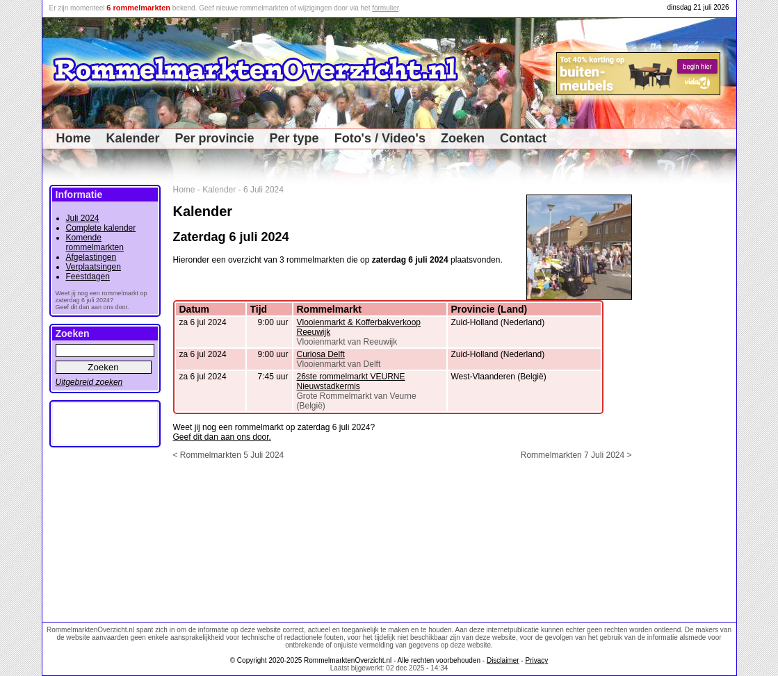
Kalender (133, 138)
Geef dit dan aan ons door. (222, 437)
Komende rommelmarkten (95, 242)
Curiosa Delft (321, 354)
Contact (523, 138)
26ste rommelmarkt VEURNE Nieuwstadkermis (351, 381)
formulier (385, 8)
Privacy (536, 660)
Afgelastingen (91, 257)
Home (73, 138)
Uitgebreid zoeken (89, 382)
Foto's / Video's (380, 138)
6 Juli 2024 (263, 190)
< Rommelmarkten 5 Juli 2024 (228, 455)
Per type (294, 138)
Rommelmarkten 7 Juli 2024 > (576, 455)
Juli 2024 (82, 218)
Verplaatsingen (93, 267)
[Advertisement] (689, 393)
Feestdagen (88, 276)
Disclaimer (503, 660)
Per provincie (214, 138)
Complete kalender (101, 228)
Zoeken (463, 138)
